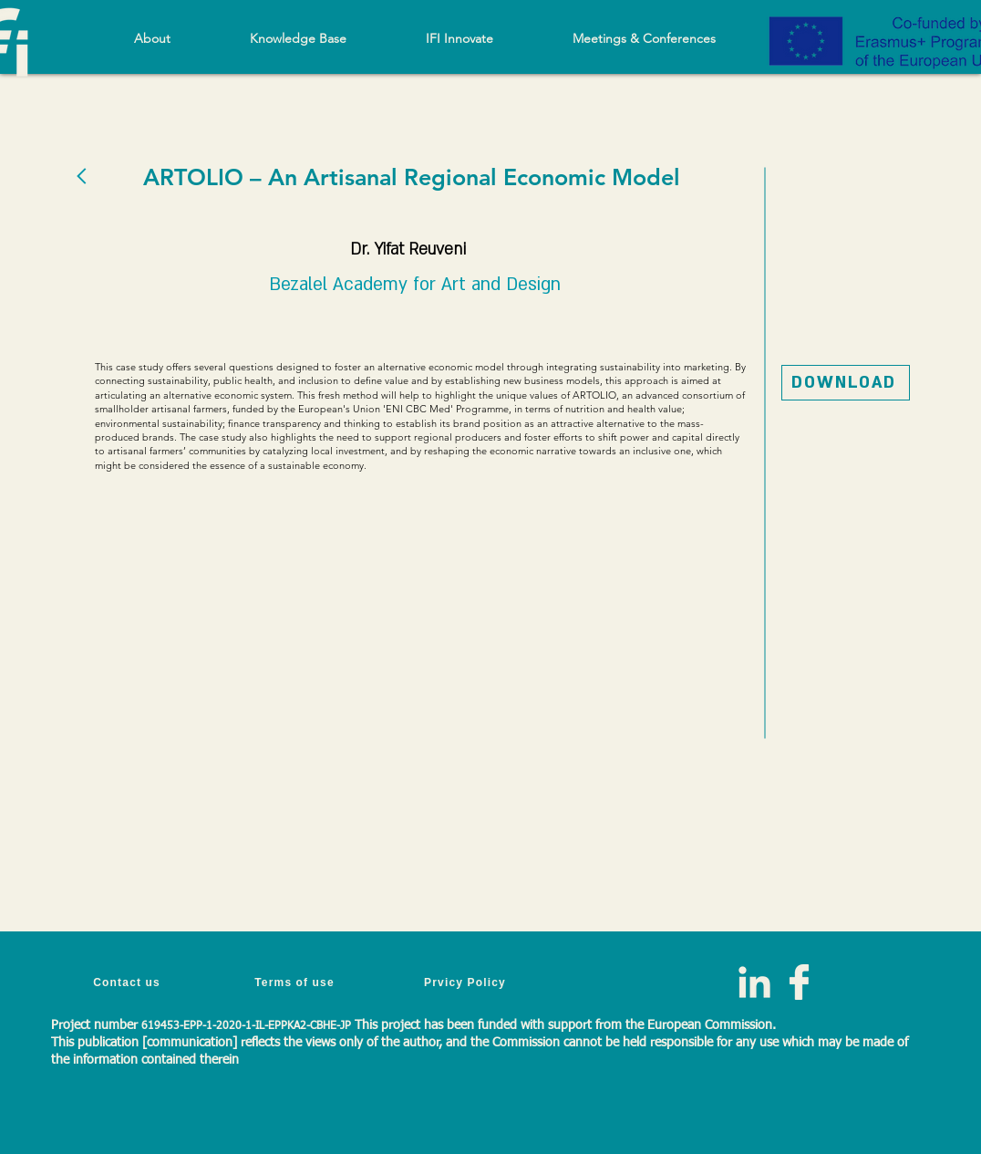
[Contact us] (128, 982)
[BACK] (82, 176)
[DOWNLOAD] (845, 382)
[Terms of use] (296, 982)
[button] (298, 38)
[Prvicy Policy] (467, 982)
